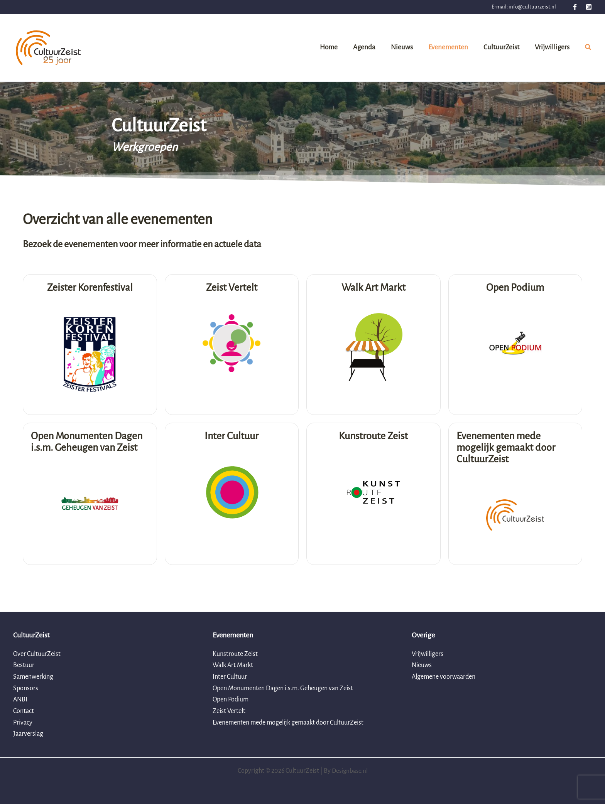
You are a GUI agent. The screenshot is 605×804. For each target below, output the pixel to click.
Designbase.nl (349, 770)
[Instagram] (589, 7)
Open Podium (230, 699)
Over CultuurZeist (37, 654)
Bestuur (23, 665)
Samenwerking (33, 676)
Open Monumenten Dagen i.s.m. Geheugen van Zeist (283, 688)
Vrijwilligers (427, 654)
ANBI (20, 699)
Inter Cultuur (230, 676)
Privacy (22, 722)
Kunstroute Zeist (235, 654)
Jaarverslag (28, 733)
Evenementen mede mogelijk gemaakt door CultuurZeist (288, 722)
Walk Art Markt (233, 665)
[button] (588, 48)
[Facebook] (575, 7)
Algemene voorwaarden (443, 676)
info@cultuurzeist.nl (532, 7)
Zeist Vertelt (229, 711)
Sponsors (25, 688)
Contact (23, 711)
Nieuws (422, 665)
